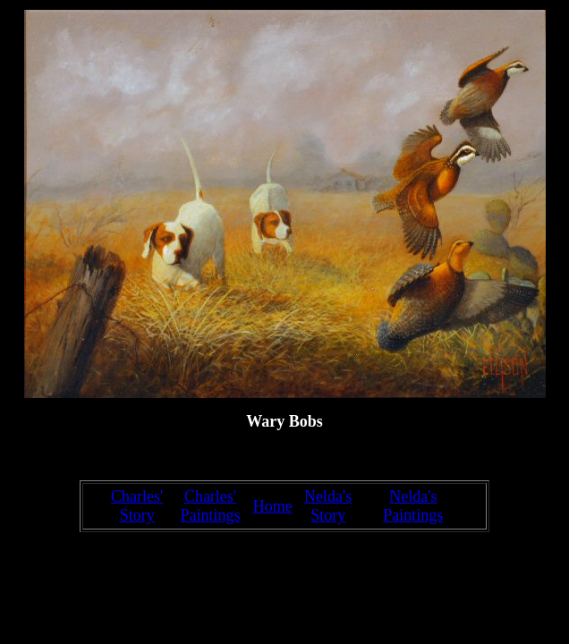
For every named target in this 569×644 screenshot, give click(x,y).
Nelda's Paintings (413, 505)
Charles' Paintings (210, 505)
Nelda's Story (328, 505)
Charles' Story (137, 505)
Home (273, 506)
